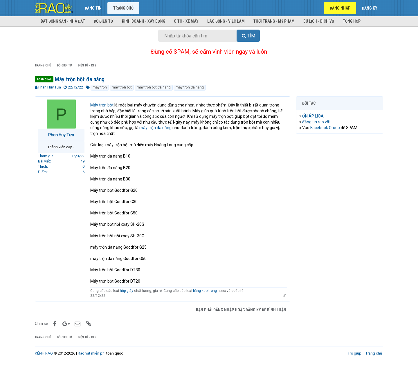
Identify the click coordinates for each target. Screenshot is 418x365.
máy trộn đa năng (190, 87)
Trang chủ (123, 8)
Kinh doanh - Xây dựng (143, 21)
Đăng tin (93, 8)
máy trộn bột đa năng (154, 87)
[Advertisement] (339, 227)
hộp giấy (127, 291)
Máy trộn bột (101, 105)
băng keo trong (205, 291)
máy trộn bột (122, 87)
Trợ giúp (354, 353)
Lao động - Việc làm (226, 21)
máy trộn (100, 87)
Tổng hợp (352, 21)
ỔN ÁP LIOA (313, 116)
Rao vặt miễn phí (91, 353)
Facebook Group (325, 127)
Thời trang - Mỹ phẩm (274, 21)
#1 (285, 296)
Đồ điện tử (103, 21)
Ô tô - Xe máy (186, 21)
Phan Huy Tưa (49, 87)
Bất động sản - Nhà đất (63, 21)
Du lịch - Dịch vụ (318, 21)
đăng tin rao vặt (316, 122)
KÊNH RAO (44, 353)
